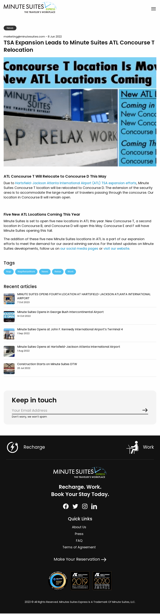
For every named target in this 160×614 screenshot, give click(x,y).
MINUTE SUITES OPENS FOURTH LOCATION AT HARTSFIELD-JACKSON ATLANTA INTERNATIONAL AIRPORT (84, 296)
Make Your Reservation (80, 560)
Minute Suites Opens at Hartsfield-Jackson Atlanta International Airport (68, 347)
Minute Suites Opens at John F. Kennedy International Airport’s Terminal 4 (70, 329)
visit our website (117, 248)
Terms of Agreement (79, 547)
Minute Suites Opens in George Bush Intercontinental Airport (60, 312)
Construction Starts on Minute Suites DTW (47, 364)
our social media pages (79, 248)
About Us (79, 527)
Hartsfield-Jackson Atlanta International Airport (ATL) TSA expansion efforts (77, 183)
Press (79, 534)
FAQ (79, 541)
